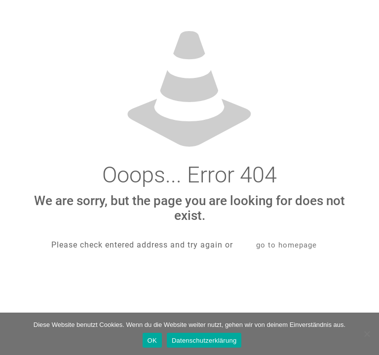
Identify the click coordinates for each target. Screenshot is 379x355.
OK (152, 340)
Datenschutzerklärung (204, 340)
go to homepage (286, 245)
